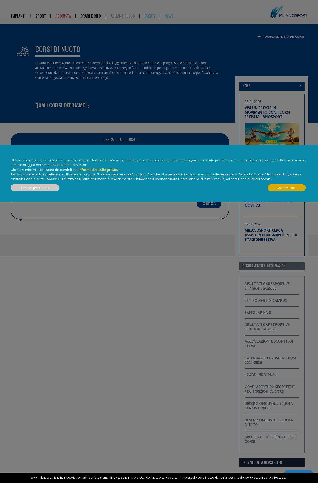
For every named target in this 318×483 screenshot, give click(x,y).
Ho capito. (280, 477)
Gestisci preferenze (35, 188)
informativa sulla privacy (98, 169)
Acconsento (286, 188)
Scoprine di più (263, 477)
